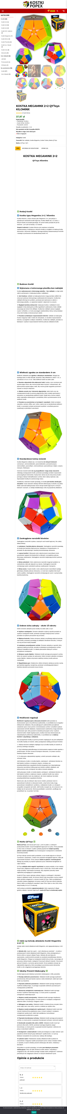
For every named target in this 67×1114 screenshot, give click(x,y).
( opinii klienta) (26, 113)
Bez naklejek (25, 140)
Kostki (24, 137)
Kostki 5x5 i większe (6, 31)
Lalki (2, 59)
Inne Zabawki (5, 56)
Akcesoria (4, 53)
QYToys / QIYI (24, 143)
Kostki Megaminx (6, 36)
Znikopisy (3, 65)
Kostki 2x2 (4, 22)
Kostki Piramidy (5, 42)
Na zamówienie (5, 68)
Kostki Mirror (4, 39)
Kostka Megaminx (35, 140)
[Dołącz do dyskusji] (37, 1068)
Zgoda (34, 1112)
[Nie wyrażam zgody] (65, 1110)
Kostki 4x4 (4, 28)
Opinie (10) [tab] (44, 148)
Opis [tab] (17, 148)
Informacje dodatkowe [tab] (30, 148)
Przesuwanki (4, 62)
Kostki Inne (4, 50)
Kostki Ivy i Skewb (6, 45)
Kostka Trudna (44, 140)
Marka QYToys (53, 140)
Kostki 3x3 (4, 25)
